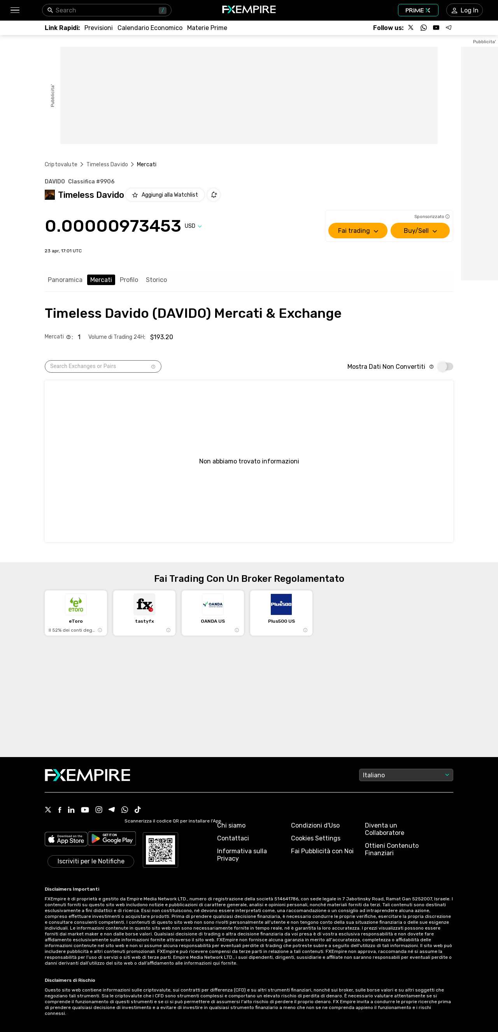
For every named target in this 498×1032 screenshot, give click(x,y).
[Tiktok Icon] (138, 810)
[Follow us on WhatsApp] (423, 27)
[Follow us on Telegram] (448, 27)
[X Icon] (48, 810)
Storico (156, 280)
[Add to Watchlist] (165, 194)
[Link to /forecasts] (98, 28)
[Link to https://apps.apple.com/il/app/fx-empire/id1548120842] (66, 839)
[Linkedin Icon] (71, 810)
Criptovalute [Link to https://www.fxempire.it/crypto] (61, 164)
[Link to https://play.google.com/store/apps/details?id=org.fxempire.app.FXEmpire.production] (112, 839)
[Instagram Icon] (98, 810)
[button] (14, 10)
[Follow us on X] (411, 27)
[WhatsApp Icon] (124, 810)
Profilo (129, 280)
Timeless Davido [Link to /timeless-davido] (107, 164)
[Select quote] (193, 226)
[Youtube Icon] (85, 810)
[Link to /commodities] (207, 28)
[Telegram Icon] (112, 810)
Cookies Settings (315, 838)
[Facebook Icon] (59, 811)
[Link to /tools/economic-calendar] (149, 28)
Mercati (101, 280)
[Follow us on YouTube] (436, 27)
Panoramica (65, 280)
